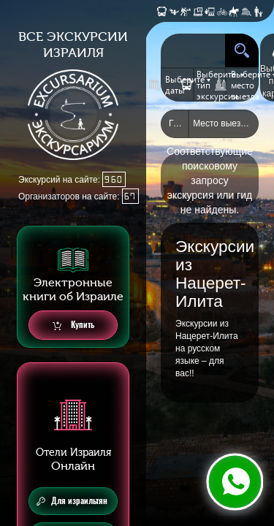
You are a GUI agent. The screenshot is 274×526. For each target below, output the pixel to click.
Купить (73, 325)
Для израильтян (72, 501)
